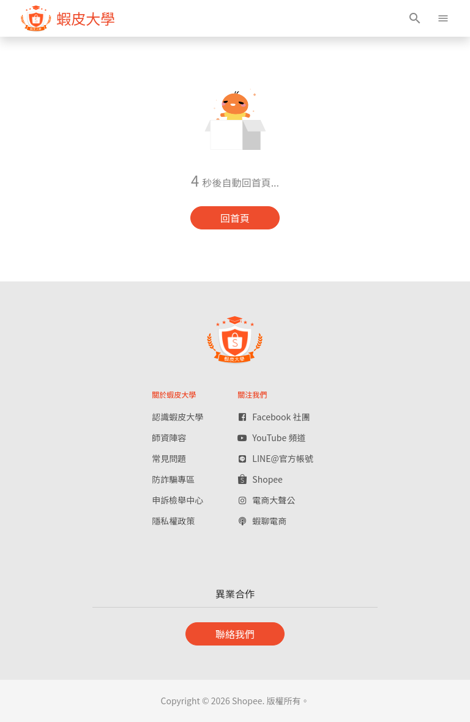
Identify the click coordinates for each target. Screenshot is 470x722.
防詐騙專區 (173, 479)
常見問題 (169, 458)
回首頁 (235, 217)
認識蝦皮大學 (177, 417)
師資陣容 (169, 437)
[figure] (68, 18)
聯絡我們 (235, 634)
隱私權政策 (173, 521)
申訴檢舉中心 (177, 500)
